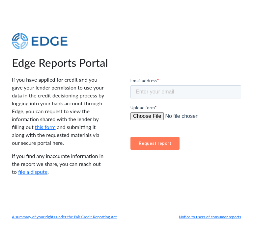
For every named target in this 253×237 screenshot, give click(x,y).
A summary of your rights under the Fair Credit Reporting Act (64, 216)
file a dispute (32, 172)
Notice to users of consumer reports (210, 216)
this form (45, 127)
